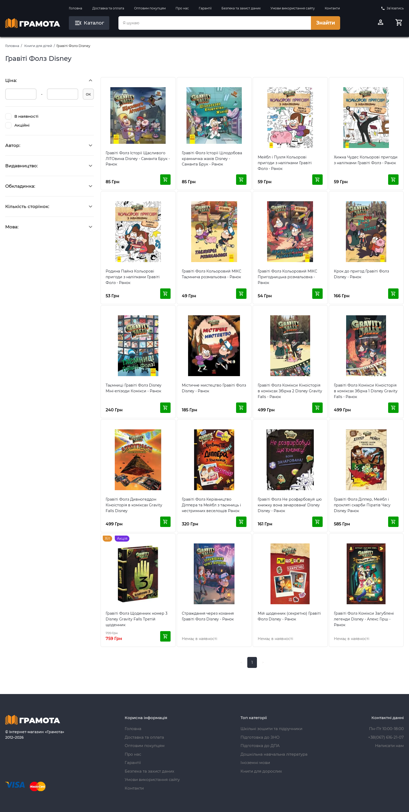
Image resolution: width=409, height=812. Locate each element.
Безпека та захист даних (241, 8)
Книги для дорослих (261, 771)
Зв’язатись (392, 8)
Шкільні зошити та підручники (271, 728)
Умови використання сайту (292, 8)
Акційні (17, 125)
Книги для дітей (38, 46)
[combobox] (214, 23)
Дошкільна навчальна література (274, 754)
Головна (75, 8)
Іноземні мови (255, 762)
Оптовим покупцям (150, 8)
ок (88, 94)
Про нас (182, 8)
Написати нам (389, 745)
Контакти (332, 8)
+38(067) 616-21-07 (386, 737)
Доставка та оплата (108, 8)
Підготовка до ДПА (260, 745)
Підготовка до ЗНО (260, 737)
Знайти (325, 23)
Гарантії (205, 8)
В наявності (21, 116)
